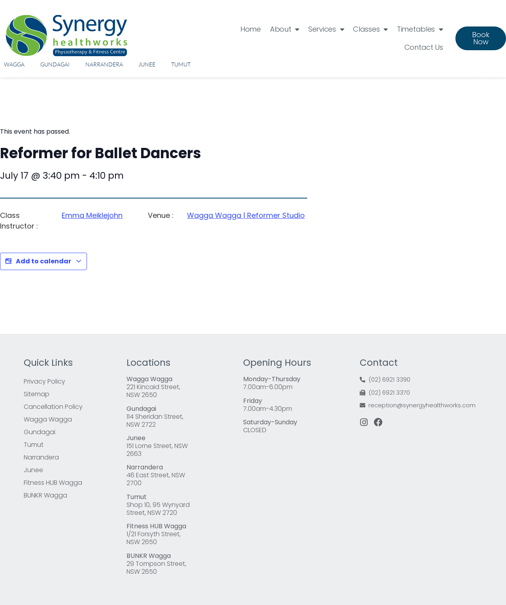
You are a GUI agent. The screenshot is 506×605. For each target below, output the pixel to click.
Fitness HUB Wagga (53, 482)
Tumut (181, 64)
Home (250, 29)
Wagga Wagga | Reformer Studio (246, 215)
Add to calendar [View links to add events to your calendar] (43, 261)
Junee (146, 64)
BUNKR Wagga (45, 495)
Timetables (420, 29)
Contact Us (423, 47)
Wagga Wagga (48, 419)
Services (326, 29)
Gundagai (55, 64)
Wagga (14, 64)
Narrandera (104, 64)
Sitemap (36, 394)
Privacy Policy (44, 381)
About (284, 29)
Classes (370, 29)
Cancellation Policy (53, 406)
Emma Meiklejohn (92, 215)
